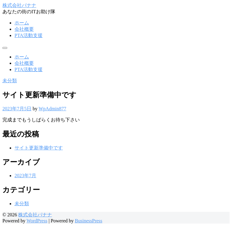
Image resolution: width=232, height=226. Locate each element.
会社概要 (24, 29)
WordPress (37, 220)
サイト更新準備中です (38, 147)
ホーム (21, 22)
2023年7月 (25, 175)
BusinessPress (88, 220)
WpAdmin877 (52, 108)
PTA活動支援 (28, 35)
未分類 (9, 80)
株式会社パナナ (19, 5)
